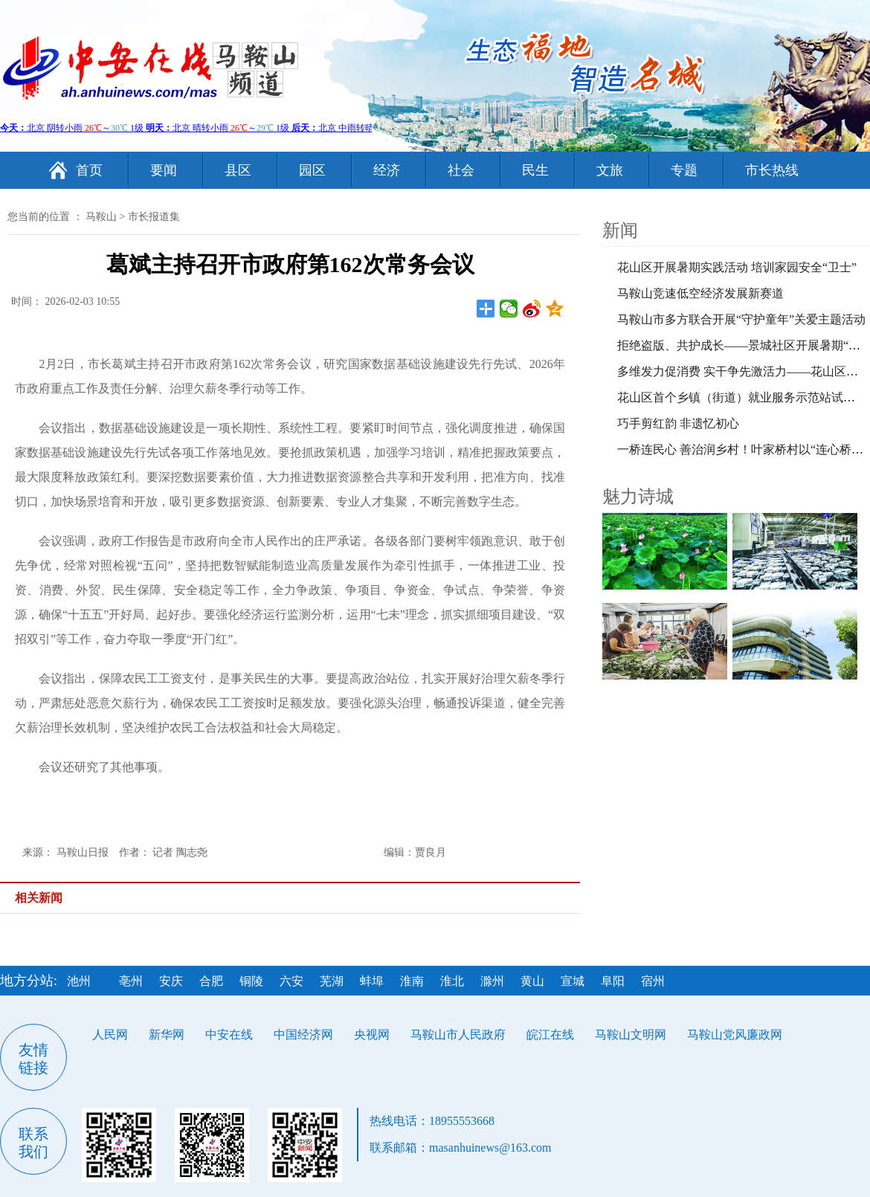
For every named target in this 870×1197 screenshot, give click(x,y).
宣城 (572, 981)
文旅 (609, 170)
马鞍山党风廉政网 (734, 1034)
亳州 (131, 981)
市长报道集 (154, 216)
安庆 (171, 981)
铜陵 (251, 981)
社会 (461, 170)
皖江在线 (550, 1034)
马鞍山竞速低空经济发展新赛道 (700, 293)
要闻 (163, 170)
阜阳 (613, 981)
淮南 (412, 981)
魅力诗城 (638, 496)
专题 (684, 170)
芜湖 (332, 981)
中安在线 (229, 1034)
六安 (291, 981)
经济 (386, 170)
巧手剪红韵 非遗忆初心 (678, 423)
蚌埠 (372, 981)
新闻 (620, 230)
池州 (79, 981)
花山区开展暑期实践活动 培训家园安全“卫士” (737, 267)
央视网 (372, 1034)
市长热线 (772, 170)
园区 (312, 170)
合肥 (211, 981)
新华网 (166, 1034)
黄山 (532, 981)
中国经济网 (303, 1034)
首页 (89, 170)
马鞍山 (101, 216)
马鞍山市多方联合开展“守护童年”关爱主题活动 (741, 319)
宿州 (653, 981)
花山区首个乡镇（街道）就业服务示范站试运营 (742, 397)
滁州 (492, 981)
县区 (238, 170)
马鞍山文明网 (630, 1034)
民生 (535, 170)
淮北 (452, 981)
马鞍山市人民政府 (458, 1034)
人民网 (110, 1034)
